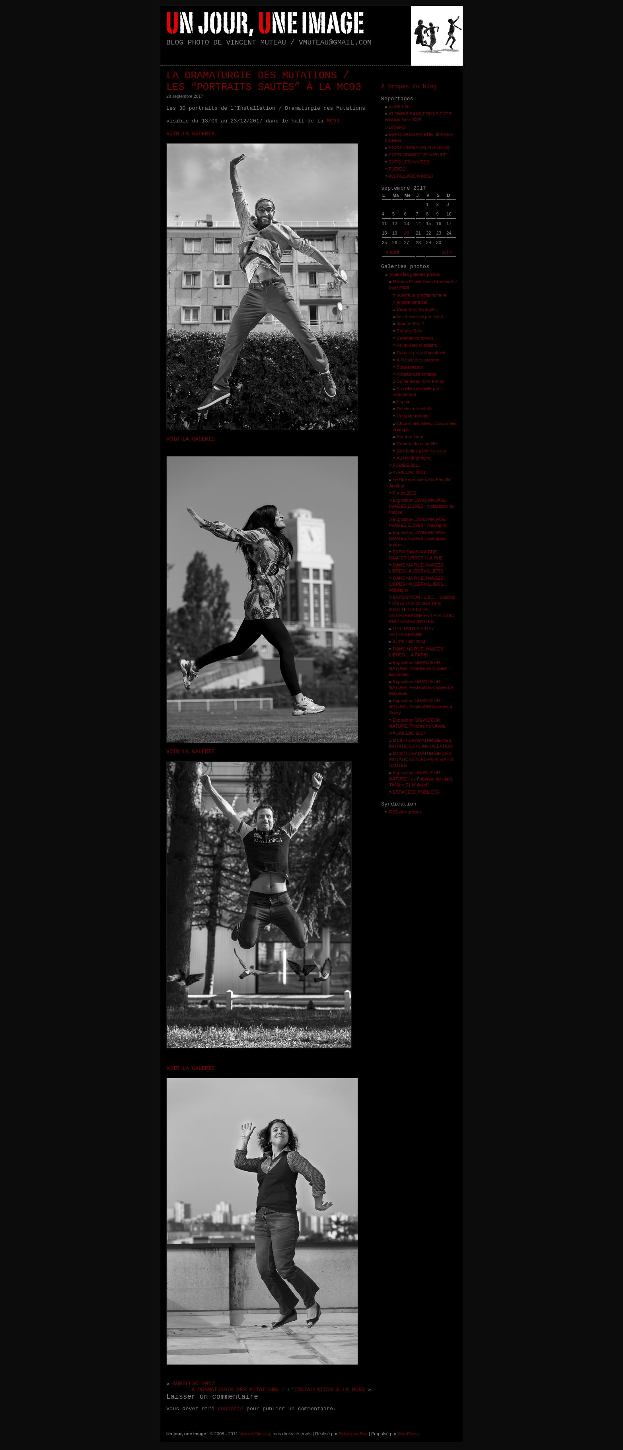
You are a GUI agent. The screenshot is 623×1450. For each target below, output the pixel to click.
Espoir (403, 401)
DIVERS (397, 127)
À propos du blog (409, 86)
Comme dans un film (417, 443)
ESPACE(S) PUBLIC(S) (416, 792)
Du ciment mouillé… (416, 408)
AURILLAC (400, 106)
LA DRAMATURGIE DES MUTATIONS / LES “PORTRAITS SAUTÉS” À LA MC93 (263, 81)
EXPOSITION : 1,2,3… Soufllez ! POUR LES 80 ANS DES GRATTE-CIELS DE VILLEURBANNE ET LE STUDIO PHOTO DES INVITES (422, 609)
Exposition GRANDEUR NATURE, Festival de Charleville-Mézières (422, 687)
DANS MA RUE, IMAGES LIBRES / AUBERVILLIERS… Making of (418, 584)
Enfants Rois (409, 330)
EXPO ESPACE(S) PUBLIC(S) (419, 147)
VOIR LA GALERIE (190, 134)
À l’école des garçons (418, 359)
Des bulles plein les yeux (421, 450)
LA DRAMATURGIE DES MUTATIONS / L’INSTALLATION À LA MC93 (276, 1390)
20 (406, 233)
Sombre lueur (410, 436)
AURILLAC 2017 (193, 1384)
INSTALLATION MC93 (411, 176)
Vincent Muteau (254, 1433)
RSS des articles (405, 811)
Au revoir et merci (414, 458)
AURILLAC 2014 (409, 641)
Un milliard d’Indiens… (419, 345)
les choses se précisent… (422, 316)
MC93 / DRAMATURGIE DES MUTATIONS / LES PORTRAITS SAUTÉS (421, 759)
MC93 (333, 121)
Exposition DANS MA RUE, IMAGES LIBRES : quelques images (417, 538)
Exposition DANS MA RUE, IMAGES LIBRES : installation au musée (421, 506)
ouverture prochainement (421, 295)
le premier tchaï (412, 302)
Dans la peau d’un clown (421, 352)
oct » (447, 252)
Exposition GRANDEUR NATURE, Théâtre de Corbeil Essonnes (417, 668)
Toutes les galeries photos (414, 274)
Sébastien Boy (353, 1433)
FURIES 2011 (406, 465)
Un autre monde (412, 415)
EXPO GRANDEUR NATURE (418, 154)
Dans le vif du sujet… (418, 309)
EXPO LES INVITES (409, 161)
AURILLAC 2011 (409, 472)
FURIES (397, 169)
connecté (230, 1409)
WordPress (408, 1433)
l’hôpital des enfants (416, 374)
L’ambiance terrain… (417, 338)
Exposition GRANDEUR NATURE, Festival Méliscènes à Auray (420, 706)
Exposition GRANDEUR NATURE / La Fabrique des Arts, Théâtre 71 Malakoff (421, 778)
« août (392, 252)
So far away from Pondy (420, 381)
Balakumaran (410, 367)
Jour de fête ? (410, 323)
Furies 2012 (404, 493)
